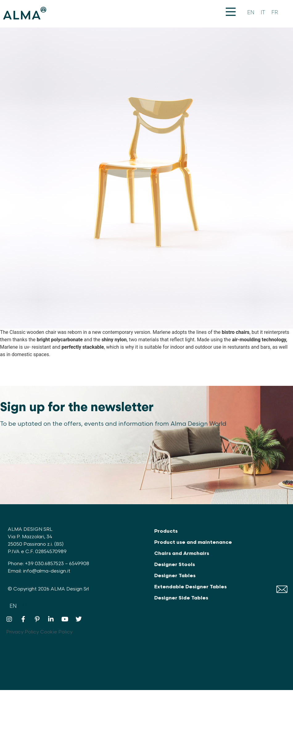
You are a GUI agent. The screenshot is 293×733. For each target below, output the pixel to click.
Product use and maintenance (193, 542)
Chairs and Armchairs (181, 553)
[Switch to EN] (251, 12)
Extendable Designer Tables (190, 587)
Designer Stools (174, 565)
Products (166, 531)
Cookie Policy (56, 632)
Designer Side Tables (181, 598)
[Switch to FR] (274, 12)
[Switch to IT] (263, 12)
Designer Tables (175, 576)
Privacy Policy (22, 632)
